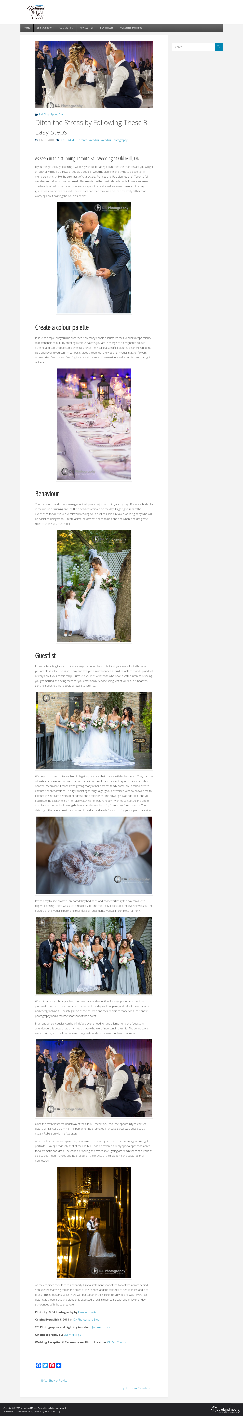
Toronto (82, 140)
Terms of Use (8, 1411)
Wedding (94, 140)
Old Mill (71, 140)
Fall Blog (44, 114)
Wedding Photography (114, 140)
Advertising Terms (42, 1411)
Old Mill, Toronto (117, 1342)
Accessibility (55, 1411)
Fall (63, 140)
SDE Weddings (72, 1335)
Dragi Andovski (87, 1312)
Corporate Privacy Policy (24, 1411)
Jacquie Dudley (101, 1327)
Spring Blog (57, 114)
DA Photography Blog (86, 1319)
